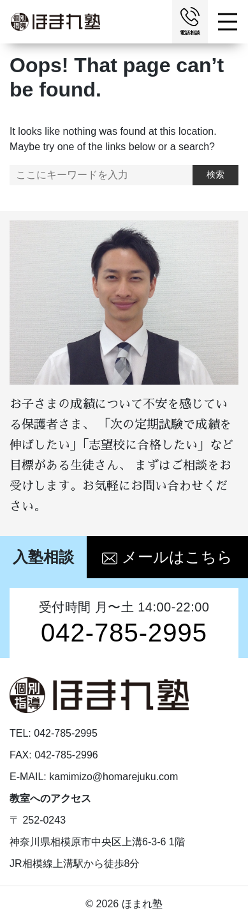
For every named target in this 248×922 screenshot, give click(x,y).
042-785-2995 (124, 633)
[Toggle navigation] (229, 22)
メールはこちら (167, 557)
